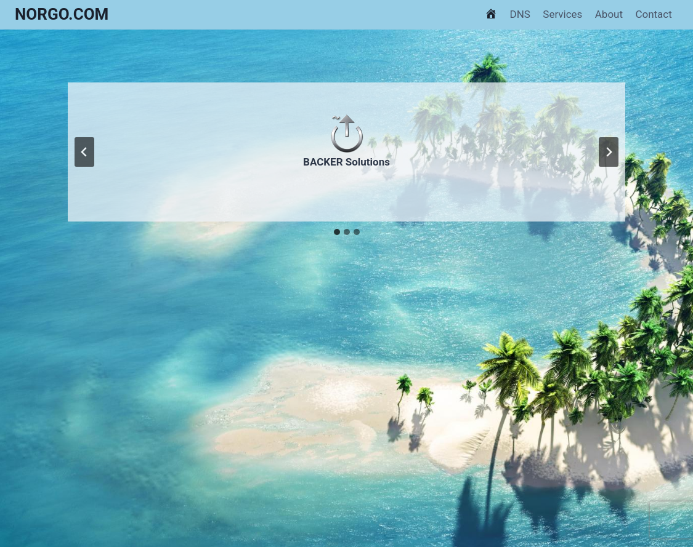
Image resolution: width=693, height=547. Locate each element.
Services (562, 14)
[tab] (337, 232)
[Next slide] (608, 152)
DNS (520, 14)
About (609, 14)
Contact (653, 14)
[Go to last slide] (84, 152)
